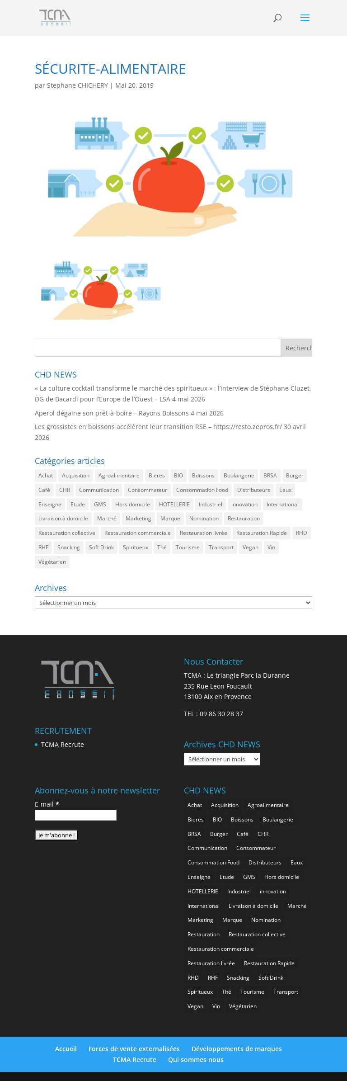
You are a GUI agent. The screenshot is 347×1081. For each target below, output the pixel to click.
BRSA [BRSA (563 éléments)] (270, 475)
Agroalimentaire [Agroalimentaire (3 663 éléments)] (119, 475)
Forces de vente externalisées (134, 1048)
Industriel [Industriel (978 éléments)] (210, 504)
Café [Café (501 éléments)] (44, 490)
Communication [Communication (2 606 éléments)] (99, 490)
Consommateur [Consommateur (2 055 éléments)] (147, 490)
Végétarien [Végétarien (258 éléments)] (52, 562)
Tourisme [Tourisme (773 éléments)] (188, 547)
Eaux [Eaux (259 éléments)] (285, 490)
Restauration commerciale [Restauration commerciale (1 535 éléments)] (137, 533)
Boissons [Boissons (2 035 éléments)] (203, 475)
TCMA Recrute (62, 744)
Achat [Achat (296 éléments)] (45, 475)
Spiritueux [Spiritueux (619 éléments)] (135, 547)
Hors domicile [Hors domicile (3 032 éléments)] (132, 504)
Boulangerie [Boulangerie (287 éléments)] (239, 475)
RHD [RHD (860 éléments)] (301, 533)
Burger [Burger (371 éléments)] (295, 475)
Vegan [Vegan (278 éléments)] (250, 547)
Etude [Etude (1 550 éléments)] (77, 504)
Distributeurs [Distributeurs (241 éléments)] (253, 490)
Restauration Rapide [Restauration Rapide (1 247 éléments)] (261, 533)
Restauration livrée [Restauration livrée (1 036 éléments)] (203, 533)
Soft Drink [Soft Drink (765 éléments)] (101, 547)
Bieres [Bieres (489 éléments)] (157, 475)
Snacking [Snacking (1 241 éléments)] (68, 547)
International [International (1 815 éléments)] (283, 504)
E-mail (47, 804)
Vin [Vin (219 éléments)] (271, 547)
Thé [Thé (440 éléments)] (162, 547)
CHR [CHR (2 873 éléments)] (64, 490)
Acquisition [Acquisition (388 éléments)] (75, 475)
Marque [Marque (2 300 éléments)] (170, 518)
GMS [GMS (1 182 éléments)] (100, 504)
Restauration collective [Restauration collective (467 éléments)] (66, 533)
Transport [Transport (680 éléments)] (221, 547)
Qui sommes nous (196, 1059)
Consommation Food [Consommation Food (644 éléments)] (202, 490)
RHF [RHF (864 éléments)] (43, 547)
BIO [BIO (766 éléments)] (178, 475)
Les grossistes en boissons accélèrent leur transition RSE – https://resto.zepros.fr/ (158, 426)
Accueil (66, 1048)
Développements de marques (237, 1048)
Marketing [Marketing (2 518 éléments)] (138, 518)
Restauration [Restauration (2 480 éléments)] (244, 518)
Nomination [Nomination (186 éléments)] (204, 518)
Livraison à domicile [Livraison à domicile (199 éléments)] (63, 518)
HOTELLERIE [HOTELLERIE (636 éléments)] (174, 504)
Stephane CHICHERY (77, 85)
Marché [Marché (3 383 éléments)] (107, 518)
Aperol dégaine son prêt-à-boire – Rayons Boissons (112, 413)
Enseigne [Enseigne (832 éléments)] (49, 504)
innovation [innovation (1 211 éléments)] (244, 504)
